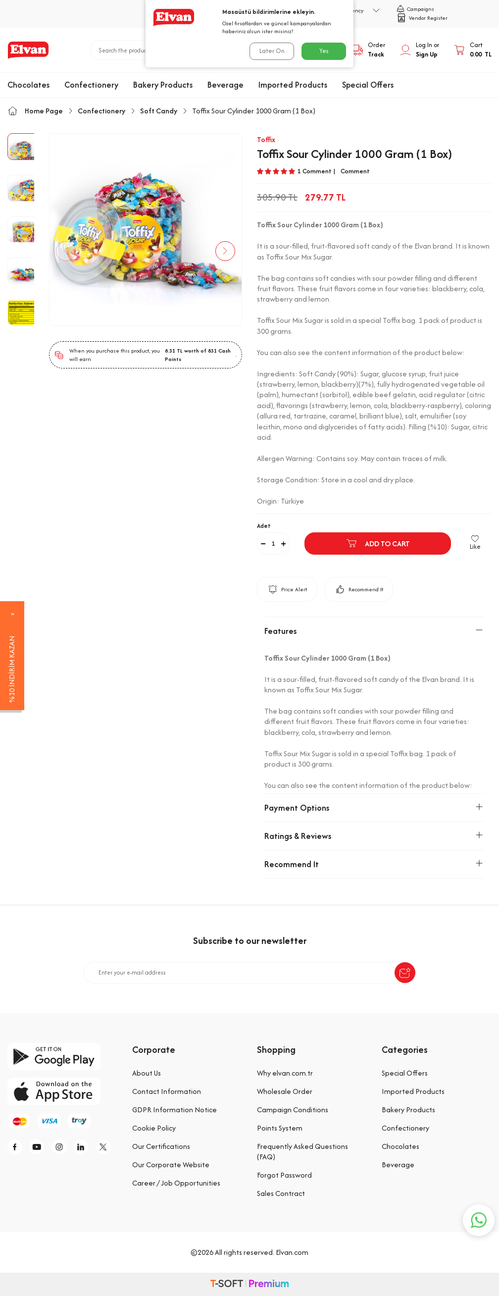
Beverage (225, 85)
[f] (17, 1147)
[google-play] (62, 1056)
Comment (355, 171)
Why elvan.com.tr (285, 1073)
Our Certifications (161, 1146)
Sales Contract (281, 1193)
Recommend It (358, 589)
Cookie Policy (154, 1128)
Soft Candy (158, 110)
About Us (146, 1073)
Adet (264, 525)
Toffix (266, 139)
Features (374, 631)
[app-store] (62, 1091)
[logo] (28, 50)
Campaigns (415, 9)
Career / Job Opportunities (176, 1183)
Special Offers (368, 85)
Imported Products (292, 85)
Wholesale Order (284, 1091)
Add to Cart (378, 543)
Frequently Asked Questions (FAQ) (302, 1151)
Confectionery (91, 85)
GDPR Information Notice (174, 1109)
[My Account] (419, 50)
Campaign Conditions (292, 1109)
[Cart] (473, 50)
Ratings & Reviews (374, 836)
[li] (84, 1147)
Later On (272, 50)
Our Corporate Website (170, 1164)
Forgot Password (284, 1175)
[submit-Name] (405, 972)
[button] (66, 251)
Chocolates (28, 85)
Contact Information (166, 1091)
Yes (324, 50)
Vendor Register (422, 18)
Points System (279, 1128)
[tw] (106, 1147)
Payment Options (374, 808)
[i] (62, 1147)
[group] (146, 230)
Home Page (35, 110)
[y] (40, 1147)
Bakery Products (163, 85)
